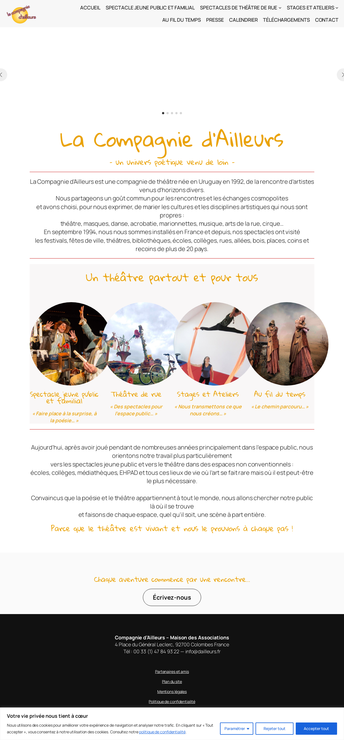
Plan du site (172, 681)
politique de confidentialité (162, 731)
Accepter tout (316, 728)
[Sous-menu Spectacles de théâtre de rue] (280, 7)
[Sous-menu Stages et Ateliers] (336, 7)
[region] (172, 723)
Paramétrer (234, 728)
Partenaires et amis (172, 671)
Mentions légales (172, 691)
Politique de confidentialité (172, 701)
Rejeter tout (274, 728)
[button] (163, 113)
